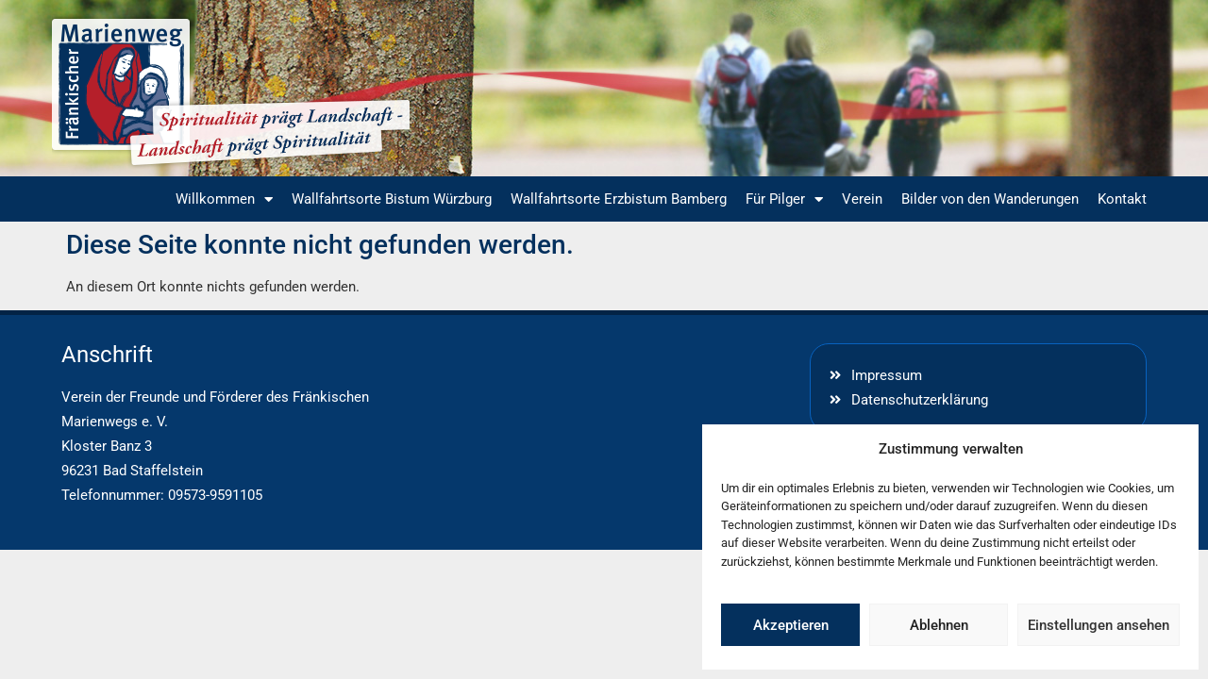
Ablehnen (939, 625)
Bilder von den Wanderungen (990, 198)
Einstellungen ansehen (1098, 625)
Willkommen (224, 199)
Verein (862, 198)
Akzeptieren (791, 625)
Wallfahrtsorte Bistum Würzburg (392, 198)
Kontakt (1122, 198)
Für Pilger (784, 199)
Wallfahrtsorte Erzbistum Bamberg (619, 198)
